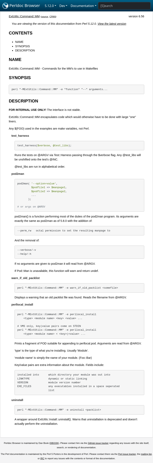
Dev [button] (62, 6)
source (44, 16)
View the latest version (112, 23)
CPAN (52, 16)
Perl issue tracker (127, 454)
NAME (19, 41)
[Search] (124, 6)
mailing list (146, 454)
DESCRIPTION (25, 50)
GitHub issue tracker (98, 443)
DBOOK (54, 443)
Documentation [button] (82, 6)
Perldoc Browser (21, 6)
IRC (42, 458)
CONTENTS (20, 32)
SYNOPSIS (22, 46)
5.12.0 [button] (49, 6)
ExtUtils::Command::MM (24, 16)
